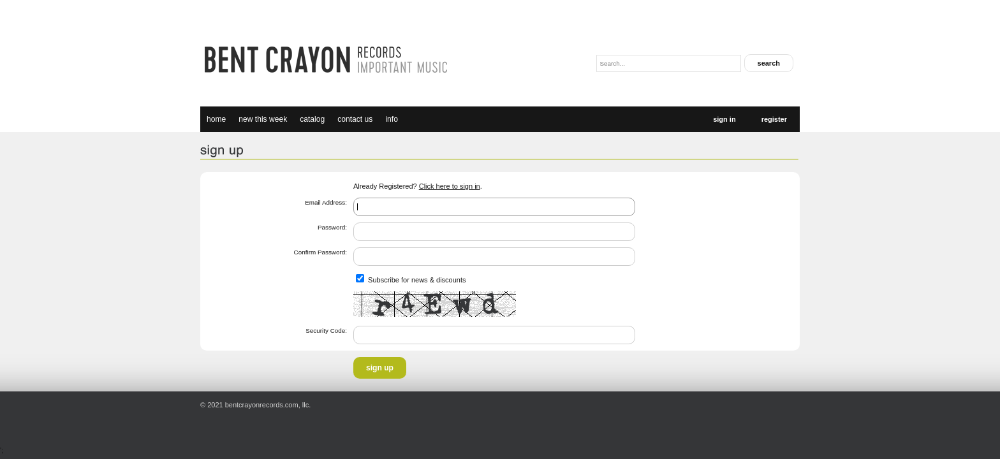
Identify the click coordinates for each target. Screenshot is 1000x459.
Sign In (724, 119)
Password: (332, 227)
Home (216, 119)
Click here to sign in (449, 186)
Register (774, 119)
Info (391, 119)
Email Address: (326, 202)
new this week (263, 119)
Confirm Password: (320, 252)
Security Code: (326, 330)
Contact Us (354, 119)
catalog (312, 119)
